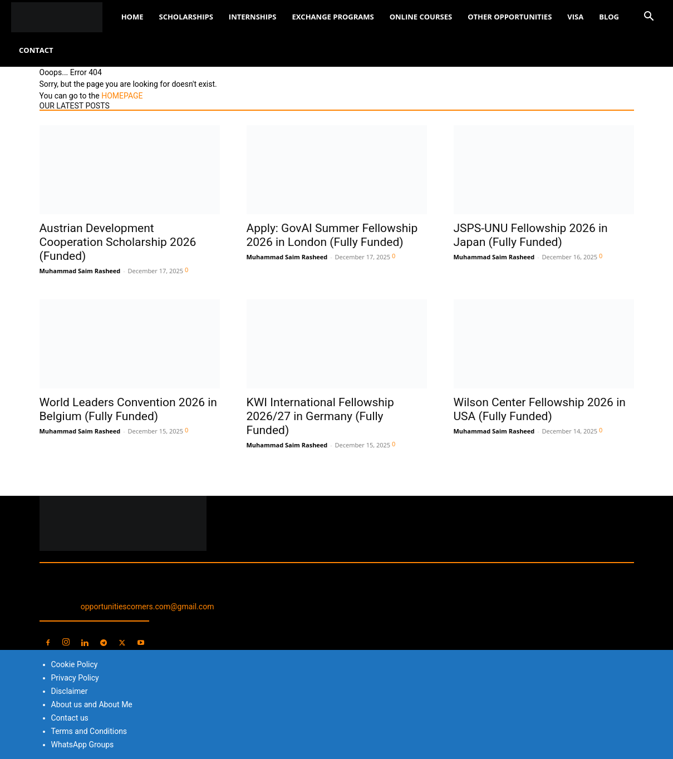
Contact (36, 50)
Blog (609, 17)
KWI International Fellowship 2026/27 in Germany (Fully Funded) (320, 416)
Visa (575, 17)
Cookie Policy (74, 664)
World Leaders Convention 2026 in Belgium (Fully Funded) (128, 409)
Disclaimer (69, 691)
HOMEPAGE (122, 95)
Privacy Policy (75, 677)
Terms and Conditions (89, 731)
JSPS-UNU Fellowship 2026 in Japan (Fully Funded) (531, 235)
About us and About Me (91, 704)
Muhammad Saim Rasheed (80, 271)
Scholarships (186, 17)
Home (132, 17)
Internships (253, 17)
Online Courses (421, 17)
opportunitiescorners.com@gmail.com (147, 606)
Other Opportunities (510, 17)
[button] (648, 17)
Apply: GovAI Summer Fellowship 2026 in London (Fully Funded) (332, 235)
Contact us (70, 717)
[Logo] (62, 17)
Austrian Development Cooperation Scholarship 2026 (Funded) (118, 242)
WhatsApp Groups (82, 744)
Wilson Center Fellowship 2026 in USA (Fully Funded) (540, 409)
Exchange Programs (333, 17)
